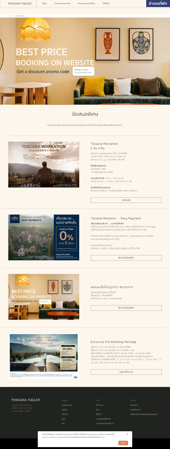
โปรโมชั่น (106, 3)
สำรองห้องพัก (126, 258)
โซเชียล (65, 400)
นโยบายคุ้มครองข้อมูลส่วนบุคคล (143, 414)
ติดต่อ (133, 400)
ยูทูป (64, 418)
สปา (54, 10)
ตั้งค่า (103, 437)
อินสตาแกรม (67, 405)
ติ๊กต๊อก (65, 414)
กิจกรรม (65, 10)
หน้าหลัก (11, 16)
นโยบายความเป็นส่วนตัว (50, 437)
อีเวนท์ (98, 414)
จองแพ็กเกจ (126, 372)
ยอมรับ (123, 443)
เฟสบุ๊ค (64, 409)
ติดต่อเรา (134, 405)
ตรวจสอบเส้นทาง (103, 418)
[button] (45, 3)
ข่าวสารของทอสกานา (105, 423)
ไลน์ (63, 423)
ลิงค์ (98, 400)
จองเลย (126, 200)
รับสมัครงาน (135, 409)
